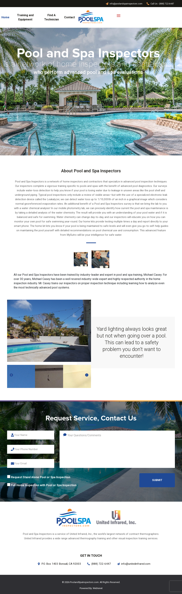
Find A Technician (51, 17)
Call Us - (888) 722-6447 (160, 3)
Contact (69, 17)
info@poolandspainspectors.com (124, 3)
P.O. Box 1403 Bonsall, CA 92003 (59, 563)
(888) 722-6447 (99, 563)
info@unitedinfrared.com (133, 563)
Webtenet (98, 588)
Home (5, 17)
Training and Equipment (25, 17)
